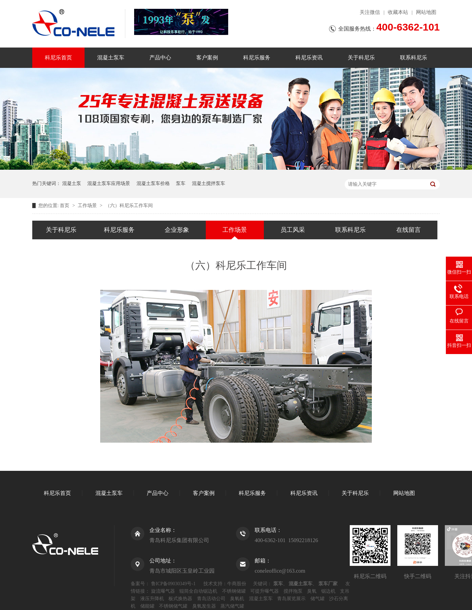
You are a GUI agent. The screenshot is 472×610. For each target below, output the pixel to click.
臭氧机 (237, 598)
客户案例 (207, 57)
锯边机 (328, 591)
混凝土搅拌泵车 (208, 183)
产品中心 (160, 57)
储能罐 (147, 606)
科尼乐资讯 (309, 57)
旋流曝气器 (163, 591)
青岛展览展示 (291, 598)
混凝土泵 (71, 183)
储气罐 (317, 598)
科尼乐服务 (256, 57)
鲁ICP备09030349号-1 (173, 583)
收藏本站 (398, 12)
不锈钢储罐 (234, 591)
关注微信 (370, 12)
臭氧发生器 (204, 606)
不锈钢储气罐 (173, 606)
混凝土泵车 (110, 57)
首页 (65, 205)
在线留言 (408, 229)
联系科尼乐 (413, 57)
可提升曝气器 (264, 591)
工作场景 (88, 205)
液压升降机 (152, 598)
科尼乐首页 (58, 57)
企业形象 (177, 229)
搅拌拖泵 (293, 591)
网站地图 (426, 12)
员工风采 (292, 229)
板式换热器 (180, 598)
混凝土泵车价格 (153, 183)
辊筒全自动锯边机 (198, 591)
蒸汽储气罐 (232, 606)
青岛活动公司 (211, 598)
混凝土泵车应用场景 (108, 183)
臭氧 (311, 591)
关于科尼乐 (361, 57)
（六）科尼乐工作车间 (129, 205)
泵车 (180, 183)
